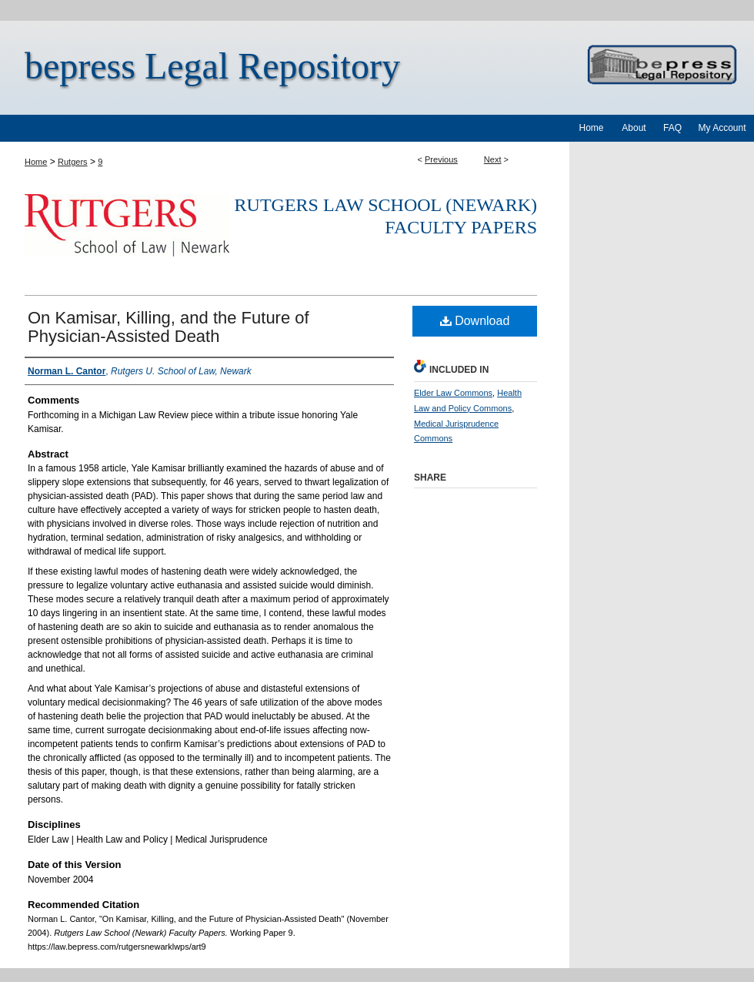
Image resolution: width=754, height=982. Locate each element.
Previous (441, 159)
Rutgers (73, 161)
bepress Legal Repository (212, 65)
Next (493, 159)
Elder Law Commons (453, 392)
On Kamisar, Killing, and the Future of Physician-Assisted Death (168, 327)
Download (475, 320)
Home (36, 161)
